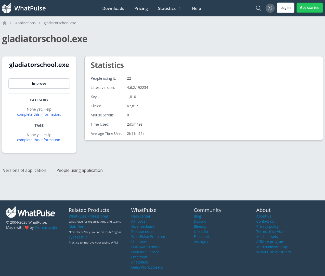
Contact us (265, 221)
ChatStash (139, 262)
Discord (200, 221)
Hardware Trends (145, 246)
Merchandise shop (271, 246)
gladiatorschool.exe (60, 22)
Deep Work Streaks (147, 267)
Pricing (141, 8)
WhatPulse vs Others (273, 251)
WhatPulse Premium (148, 236)
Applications (25, 22)
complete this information (38, 114)
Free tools (139, 257)
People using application (79, 170)
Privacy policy (267, 226)
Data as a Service (145, 251)
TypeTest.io (78, 237)
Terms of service (270, 231)
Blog (197, 216)
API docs (138, 221)
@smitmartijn (46, 227)
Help (196, 8)
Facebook (202, 236)
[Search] (258, 8)
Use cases (139, 241)
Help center (141, 216)
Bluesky (200, 226)
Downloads (113, 8)
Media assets (267, 236)
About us (263, 216)
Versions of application (24, 170)
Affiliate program (270, 241)
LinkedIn (201, 231)
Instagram (202, 241)
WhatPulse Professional (88, 216)
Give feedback (143, 226)
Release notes (142, 231)
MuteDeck (77, 226)
